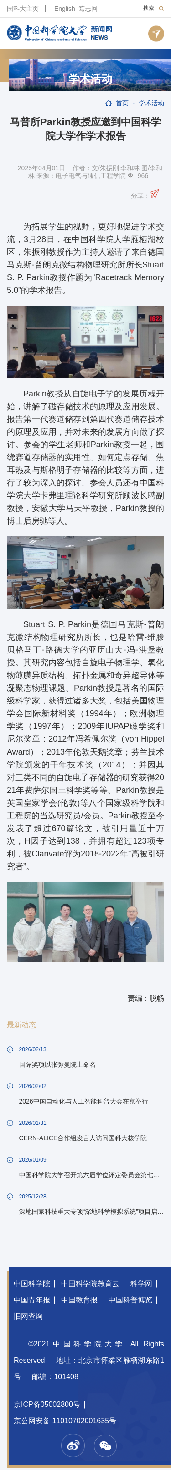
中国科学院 (32, 1283)
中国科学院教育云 (90, 1283)
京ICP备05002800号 (47, 1404)
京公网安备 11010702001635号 (65, 1421)
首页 (122, 103)
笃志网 (88, 8)
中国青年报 (32, 1300)
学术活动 (90, 79)
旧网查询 (28, 1316)
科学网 (141, 1283)
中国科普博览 (130, 1300)
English (64, 8)
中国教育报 (79, 1300)
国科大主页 (23, 8)
